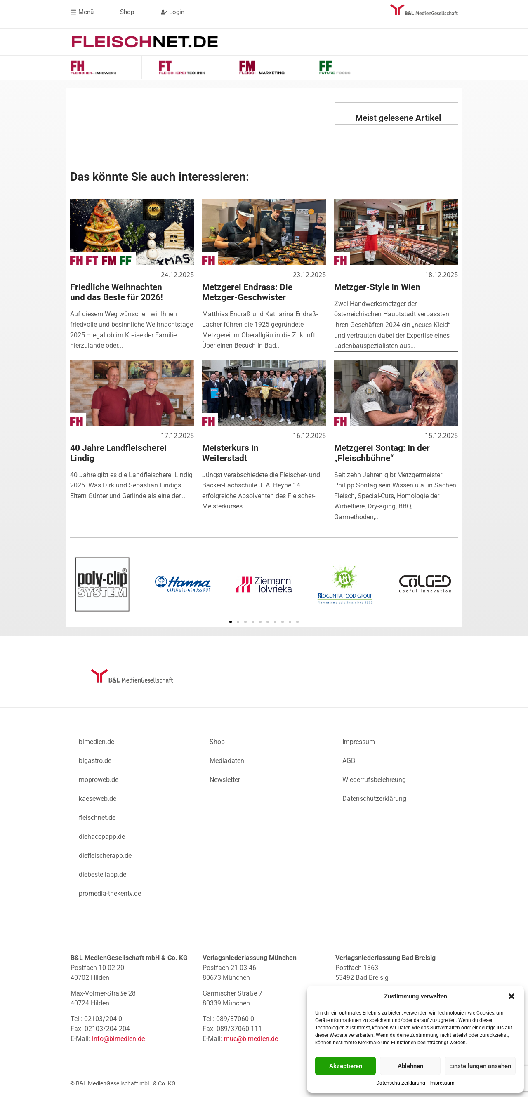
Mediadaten (227, 760)
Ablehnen (410, 1066)
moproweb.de (98, 779)
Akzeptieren (345, 1066)
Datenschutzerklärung (400, 1083)
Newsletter (225, 779)
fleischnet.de (97, 817)
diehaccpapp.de (102, 836)
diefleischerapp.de (105, 855)
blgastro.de (95, 760)
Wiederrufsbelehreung (374, 779)
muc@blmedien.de (251, 1038)
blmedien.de (96, 741)
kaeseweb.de (97, 798)
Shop (217, 741)
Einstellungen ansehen (480, 1066)
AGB (348, 760)
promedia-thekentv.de (110, 893)
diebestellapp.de (102, 874)
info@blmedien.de (118, 1038)
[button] (511, 996)
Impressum (442, 1083)
